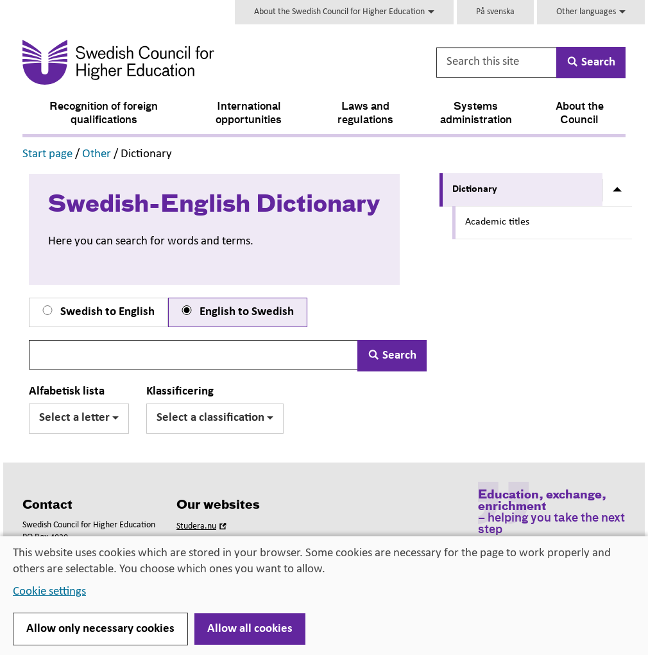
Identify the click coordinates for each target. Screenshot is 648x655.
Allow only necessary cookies (100, 629)
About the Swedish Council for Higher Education (344, 12)
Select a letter (79, 418)
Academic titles (497, 222)
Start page (47, 154)
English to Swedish (236, 311)
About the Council (580, 114)
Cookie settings (49, 592)
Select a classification (215, 418)
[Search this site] (497, 62)
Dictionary (474, 189)
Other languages (591, 12)
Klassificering (180, 392)
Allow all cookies (250, 629)
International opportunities (249, 114)
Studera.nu (202, 526)
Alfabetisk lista (67, 392)
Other (96, 154)
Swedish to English (97, 311)
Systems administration (476, 114)
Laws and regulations (365, 114)
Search (392, 356)
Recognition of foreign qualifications (103, 114)
